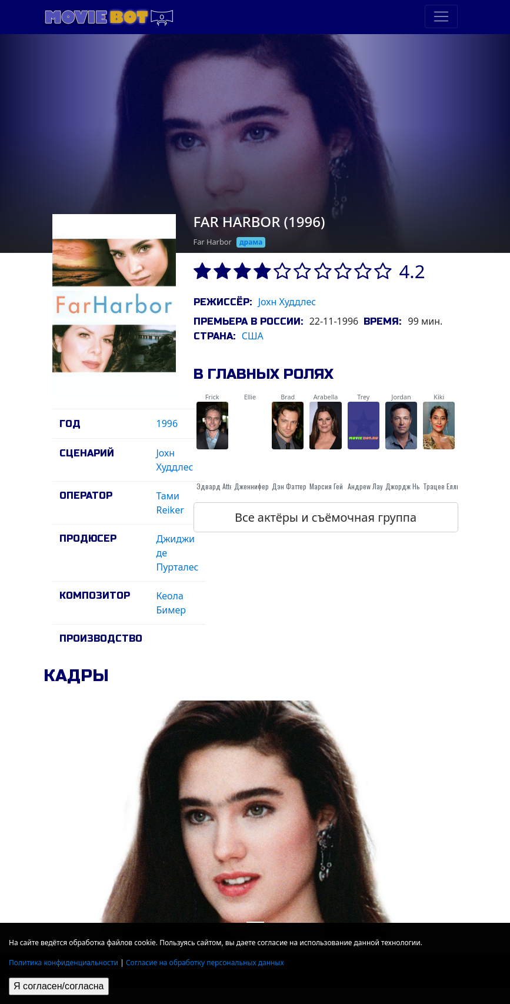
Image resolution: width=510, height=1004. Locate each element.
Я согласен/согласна (59, 986)
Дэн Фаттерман (295, 486)
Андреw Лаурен (371, 486)
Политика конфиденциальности (63, 963)
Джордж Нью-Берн (413, 486)
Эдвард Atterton (220, 486)
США (253, 335)
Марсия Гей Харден (338, 486)
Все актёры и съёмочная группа (325, 517)
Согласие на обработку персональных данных (205, 963)
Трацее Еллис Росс (451, 486)
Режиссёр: (223, 302)
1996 (167, 423)
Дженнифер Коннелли (266, 486)
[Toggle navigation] (441, 16)
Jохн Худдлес (287, 301)
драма (251, 242)
